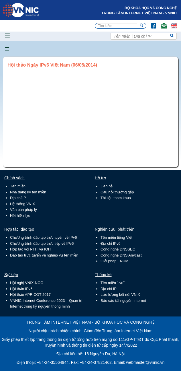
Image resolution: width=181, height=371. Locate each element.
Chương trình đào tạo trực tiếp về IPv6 (42, 243)
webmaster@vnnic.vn (145, 362)
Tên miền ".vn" (113, 283)
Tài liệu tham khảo (116, 198)
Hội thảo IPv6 (21, 289)
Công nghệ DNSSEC (118, 249)
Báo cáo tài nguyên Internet (123, 300)
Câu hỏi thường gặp (117, 192)
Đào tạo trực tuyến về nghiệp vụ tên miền (44, 255)
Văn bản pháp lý (23, 209)
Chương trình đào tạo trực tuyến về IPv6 (43, 237)
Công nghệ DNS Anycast (121, 255)
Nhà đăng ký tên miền (28, 192)
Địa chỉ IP (18, 198)
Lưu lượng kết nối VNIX (120, 294)
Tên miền (17, 186)
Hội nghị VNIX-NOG (26, 283)
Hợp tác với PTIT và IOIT (30, 249)
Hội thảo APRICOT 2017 (30, 294)
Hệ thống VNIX (22, 204)
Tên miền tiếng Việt (116, 237)
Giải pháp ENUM (114, 261)
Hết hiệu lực (20, 215)
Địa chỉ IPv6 (111, 243)
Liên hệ (107, 186)
